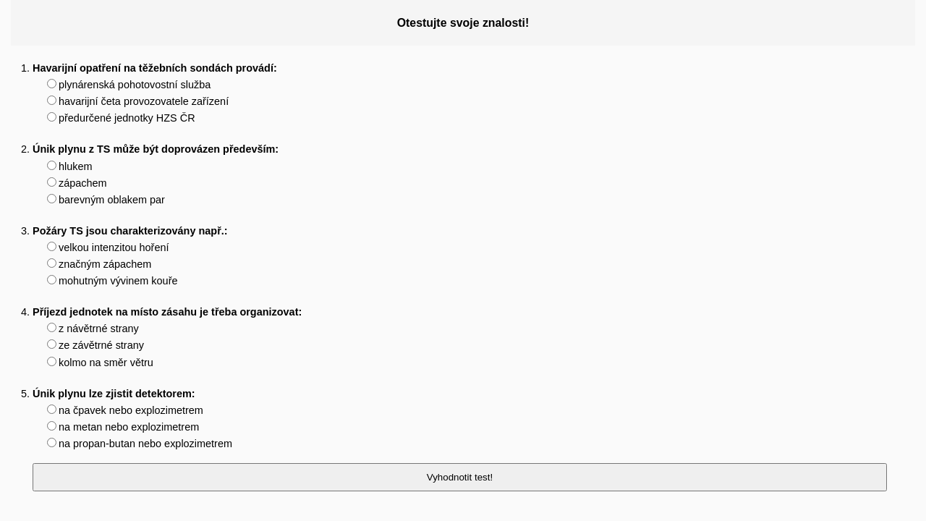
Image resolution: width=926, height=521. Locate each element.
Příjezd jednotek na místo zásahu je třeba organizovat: (167, 312)
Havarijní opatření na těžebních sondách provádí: (155, 68)
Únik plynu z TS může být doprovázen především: (156, 149)
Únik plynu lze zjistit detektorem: (114, 393)
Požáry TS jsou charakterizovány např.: (130, 231)
